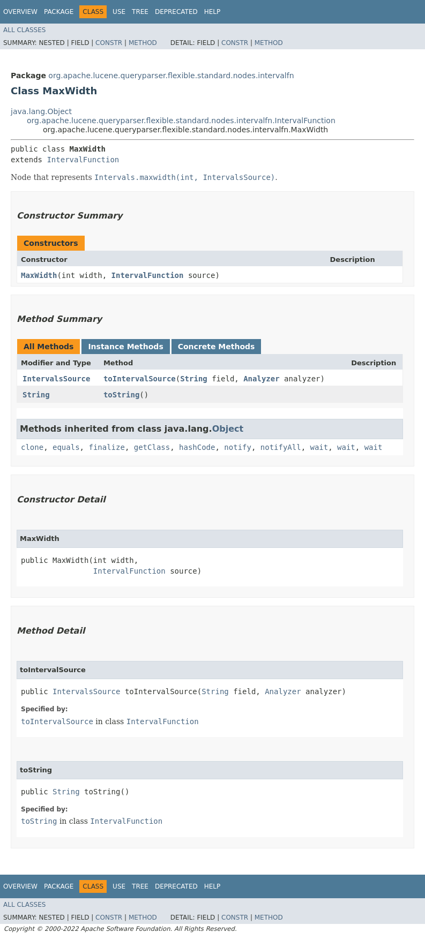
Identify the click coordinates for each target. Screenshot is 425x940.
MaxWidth (39, 275)
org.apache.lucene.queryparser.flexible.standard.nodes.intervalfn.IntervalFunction (181, 120)
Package (58, 12)
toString (121, 394)
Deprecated (176, 12)
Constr (108, 43)
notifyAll (280, 447)
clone (32, 447)
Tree (140, 12)
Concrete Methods (216, 346)
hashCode (197, 447)
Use (119, 12)
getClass (152, 447)
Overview (20, 12)
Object (228, 429)
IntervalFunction (83, 159)
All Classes (24, 30)
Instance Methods (125, 346)
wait (319, 447)
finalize (106, 447)
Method (143, 43)
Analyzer (261, 378)
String (193, 378)
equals (66, 447)
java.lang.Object (41, 111)
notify (237, 447)
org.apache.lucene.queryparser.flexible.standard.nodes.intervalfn (171, 75)
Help (212, 12)
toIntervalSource (139, 378)
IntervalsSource (56, 378)
